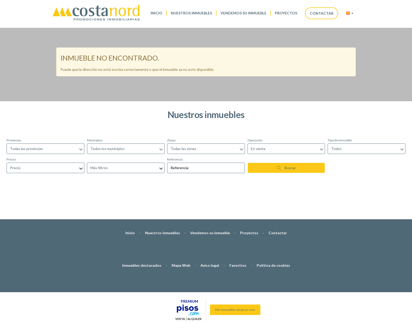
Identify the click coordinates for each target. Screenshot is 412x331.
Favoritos (237, 237)
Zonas (171, 112)
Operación (255, 112)
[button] (349, 13)
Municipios (94, 112)
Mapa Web (181, 237)
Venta (180, 291)
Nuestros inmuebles (191, 13)
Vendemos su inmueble (243, 13)
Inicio (156, 13)
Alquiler (194, 291)
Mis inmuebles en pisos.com (235, 282)
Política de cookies (273, 237)
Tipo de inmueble (340, 112)
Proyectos (286, 13)
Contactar (321, 13)
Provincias (14, 112)
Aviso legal (209, 237)
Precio (11, 132)
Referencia (175, 132)
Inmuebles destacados (141, 237)
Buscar (286, 140)
